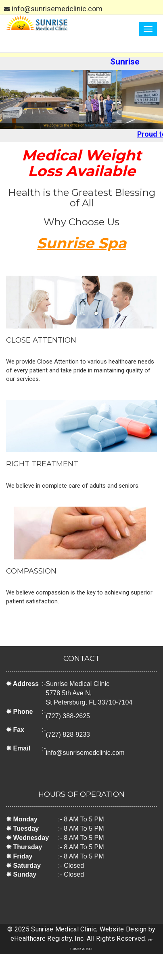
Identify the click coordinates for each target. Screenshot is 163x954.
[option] (81, 99)
